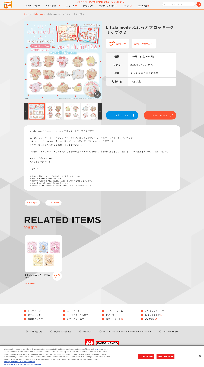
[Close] (200, 358)
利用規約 (87, 331)
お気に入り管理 (35, 319)
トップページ (34, 311)
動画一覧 (110, 315)
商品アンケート (160, 115)
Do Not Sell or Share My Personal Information (127, 331)
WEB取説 (151, 319)
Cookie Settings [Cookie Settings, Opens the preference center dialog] (146, 359)
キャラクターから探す (77, 315)
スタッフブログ (154, 315)
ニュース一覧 (73, 311)
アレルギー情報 (170, 331)
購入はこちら (122, 115)
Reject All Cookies (165, 359)
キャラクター (32, 203)
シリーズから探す (75, 319)
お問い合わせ (36, 331)
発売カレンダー (35, 315)
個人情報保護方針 (62, 331)
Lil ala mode (53, 203)
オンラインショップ (154, 311)
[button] (26, 111)
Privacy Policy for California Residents (19, 364)
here (96, 352)
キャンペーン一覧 (114, 311)
